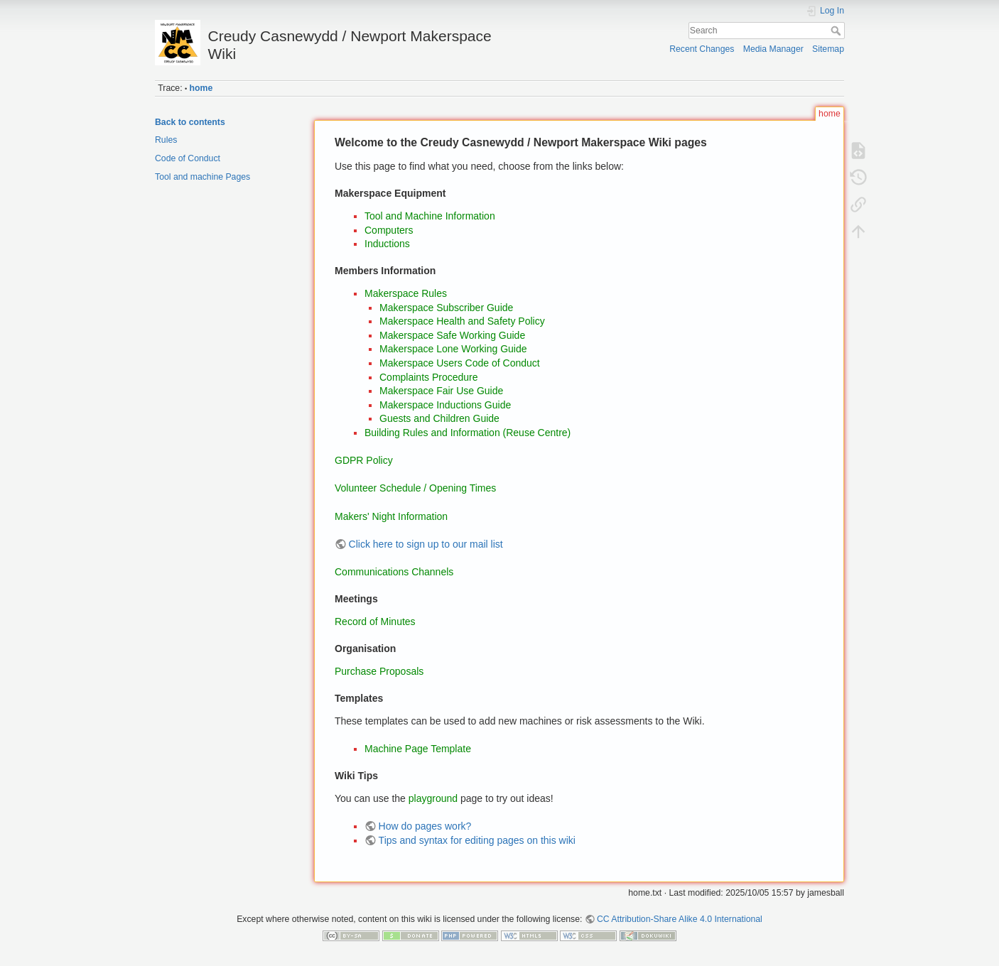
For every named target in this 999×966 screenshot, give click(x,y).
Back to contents (190, 122)
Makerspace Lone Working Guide (453, 348)
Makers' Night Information (391, 516)
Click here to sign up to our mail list (426, 544)
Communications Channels (394, 571)
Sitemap (828, 49)
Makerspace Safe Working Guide (452, 335)
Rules (166, 140)
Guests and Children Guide (439, 418)
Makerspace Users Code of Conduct (459, 363)
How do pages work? (425, 826)
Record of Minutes (375, 621)
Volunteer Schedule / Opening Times (415, 488)
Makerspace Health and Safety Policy (462, 321)
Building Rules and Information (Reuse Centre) (467, 432)
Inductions (387, 243)
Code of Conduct (187, 158)
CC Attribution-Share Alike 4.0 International (679, 919)
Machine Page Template (417, 748)
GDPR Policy (364, 460)
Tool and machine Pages (202, 177)
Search (837, 31)
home (201, 88)
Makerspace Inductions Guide (445, 405)
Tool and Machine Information (429, 216)
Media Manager (773, 49)
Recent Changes (701, 49)
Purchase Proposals (379, 671)
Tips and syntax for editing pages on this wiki (477, 840)
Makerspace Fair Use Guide (441, 390)
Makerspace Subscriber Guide (446, 307)
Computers (388, 230)
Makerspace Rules (405, 293)
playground (433, 798)
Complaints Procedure (428, 377)
